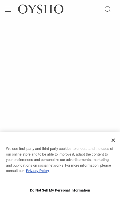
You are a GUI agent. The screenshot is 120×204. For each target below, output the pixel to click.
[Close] (113, 142)
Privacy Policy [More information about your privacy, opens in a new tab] (37, 173)
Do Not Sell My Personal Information (60, 192)
